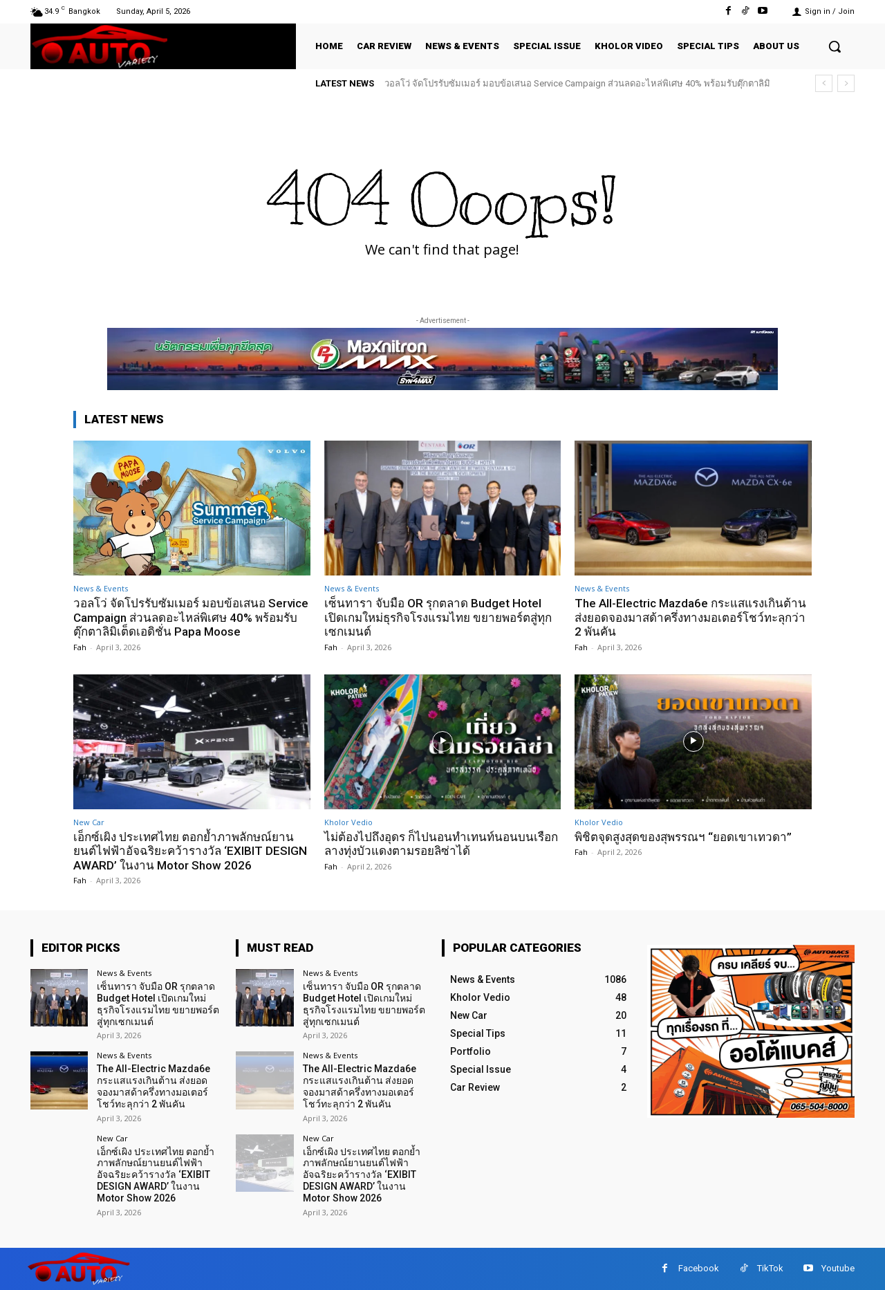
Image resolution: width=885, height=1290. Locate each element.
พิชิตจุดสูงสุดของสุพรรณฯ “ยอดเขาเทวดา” (683, 837)
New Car (88, 822)
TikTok (770, 1268)
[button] (834, 46)
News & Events (100, 588)
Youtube (838, 1268)
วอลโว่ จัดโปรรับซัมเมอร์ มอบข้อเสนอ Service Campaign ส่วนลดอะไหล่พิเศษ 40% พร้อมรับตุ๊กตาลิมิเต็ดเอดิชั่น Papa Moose (190, 617)
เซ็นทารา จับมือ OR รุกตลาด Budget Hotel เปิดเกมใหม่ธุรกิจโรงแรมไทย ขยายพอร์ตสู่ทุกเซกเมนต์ (438, 617)
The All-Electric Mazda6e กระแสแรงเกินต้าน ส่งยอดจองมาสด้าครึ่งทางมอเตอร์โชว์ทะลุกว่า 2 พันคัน (690, 617)
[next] (846, 83)
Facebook (698, 1268)
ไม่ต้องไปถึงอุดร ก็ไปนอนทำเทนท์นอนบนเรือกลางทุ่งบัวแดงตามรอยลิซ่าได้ (441, 844)
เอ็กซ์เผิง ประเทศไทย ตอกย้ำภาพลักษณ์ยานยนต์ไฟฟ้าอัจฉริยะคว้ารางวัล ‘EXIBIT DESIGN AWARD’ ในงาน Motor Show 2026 (190, 851)
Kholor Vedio (348, 822)
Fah (79, 647)
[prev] (823, 83)
